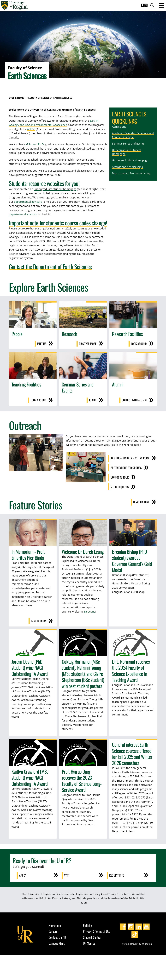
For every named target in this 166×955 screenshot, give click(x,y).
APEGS (31, 129)
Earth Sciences (62, 97)
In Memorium (38, 620)
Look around (139, 344)
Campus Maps (57, 942)
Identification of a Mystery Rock (129, 458)
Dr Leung (89, 610)
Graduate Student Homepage (130, 160)
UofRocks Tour (119, 477)
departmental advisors (28, 201)
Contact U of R (57, 936)
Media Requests (119, 486)
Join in (92, 400)
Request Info (117, 874)
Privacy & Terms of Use (96, 930)
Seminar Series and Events (128, 143)
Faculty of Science (39, 97)
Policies (87, 924)
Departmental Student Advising (131, 173)
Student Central (92, 936)
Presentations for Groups (126, 467)
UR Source (89, 942)
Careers (53, 930)
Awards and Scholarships (127, 167)
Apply (22, 874)
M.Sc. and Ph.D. (35, 144)
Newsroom (55, 924)
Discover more (87, 344)
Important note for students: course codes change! (58, 222)
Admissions (119, 126)
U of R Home (16, 97)
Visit (67, 874)
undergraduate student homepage (55, 189)
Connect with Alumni (134, 400)
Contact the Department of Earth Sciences (50, 266)
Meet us (41, 344)
